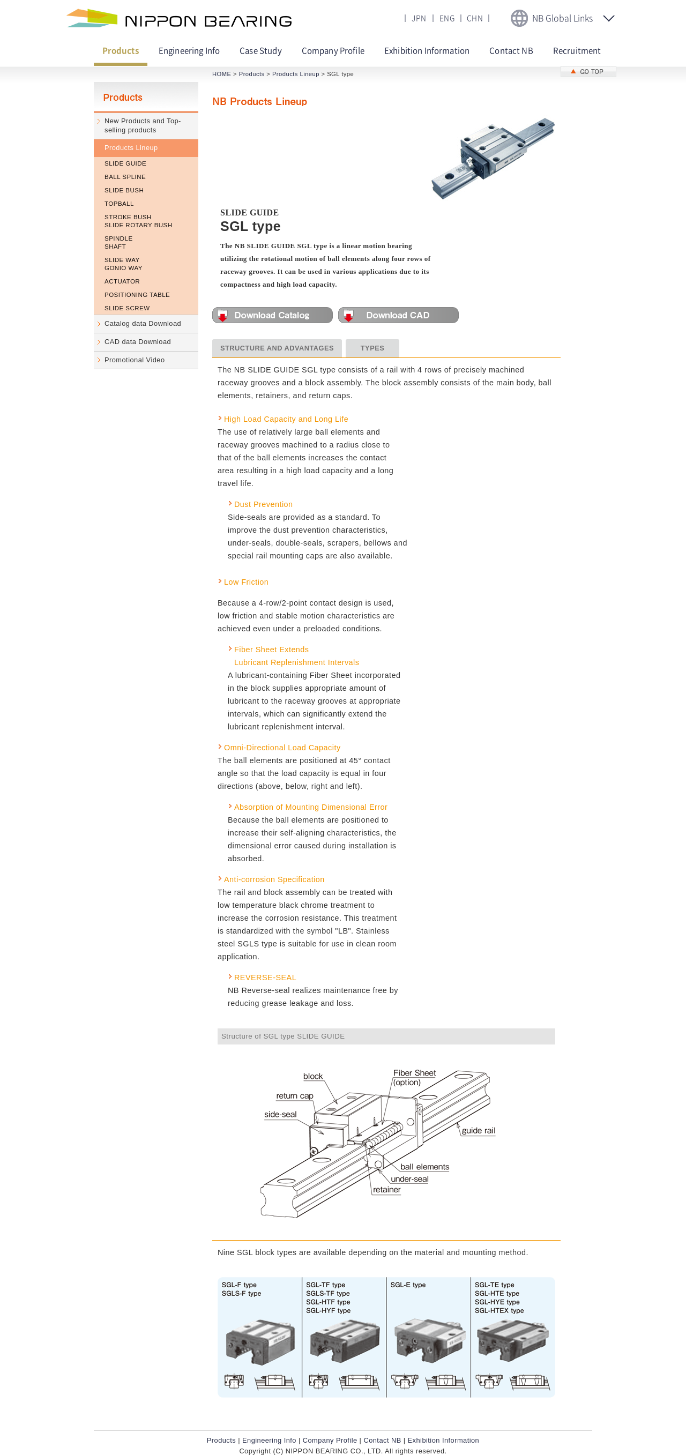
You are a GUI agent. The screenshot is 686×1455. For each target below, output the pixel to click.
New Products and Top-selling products (143, 125)
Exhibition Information (426, 51)
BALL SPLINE (125, 177)
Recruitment (577, 51)
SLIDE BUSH (124, 190)
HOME (221, 74)
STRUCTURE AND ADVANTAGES (277, 348)
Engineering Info (189, 51)
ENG (446, 18)
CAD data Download (138, 342)
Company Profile (333, 51)
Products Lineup (131, 148)
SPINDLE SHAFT (119, 242)
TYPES (372, 348)
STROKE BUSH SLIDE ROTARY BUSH (139, 221)
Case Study (261, 51)
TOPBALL (119, 203)
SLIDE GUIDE (125, 163)
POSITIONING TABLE (137, 295)
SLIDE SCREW (127, 308)
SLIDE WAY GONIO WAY (124, 264)
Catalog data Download (143, 323)
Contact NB (511, 51)
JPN (419, 18)
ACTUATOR (122, 281)
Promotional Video (135, 360)
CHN (475, 18)
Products (252, 74)
